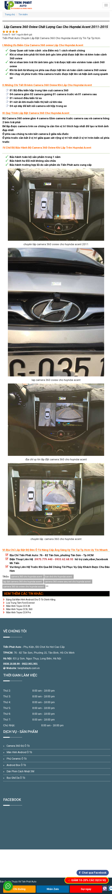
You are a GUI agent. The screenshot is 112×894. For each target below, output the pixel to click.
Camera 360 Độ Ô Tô (18, 745)
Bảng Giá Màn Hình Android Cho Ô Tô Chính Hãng (28, 599)
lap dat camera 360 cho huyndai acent (22, 581)
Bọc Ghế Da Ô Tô (16, 777)
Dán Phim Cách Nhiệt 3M (20, 771)
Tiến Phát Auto (12, 647)
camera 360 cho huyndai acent (26, 576)
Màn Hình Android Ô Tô (19, 752)
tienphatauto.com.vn (28, 668)
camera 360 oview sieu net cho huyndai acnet (68, 581)
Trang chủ (10, 14)
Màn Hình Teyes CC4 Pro (16, 612)
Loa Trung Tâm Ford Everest (18, 603)
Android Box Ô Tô (16, 765)
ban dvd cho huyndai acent (58, 576)
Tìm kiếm (23, 14)
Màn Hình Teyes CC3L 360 (17, 609)
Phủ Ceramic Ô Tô (17, 758)
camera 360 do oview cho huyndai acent (23, 586)
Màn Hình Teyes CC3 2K (16, 606)
